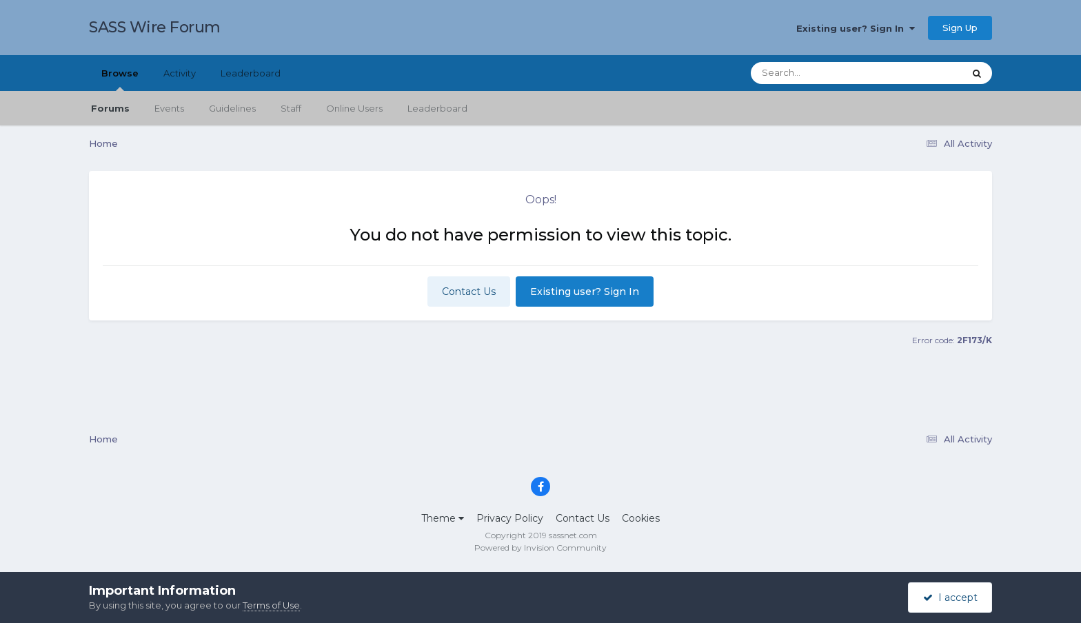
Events (169, 108)
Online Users (354, 108)
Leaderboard (437, 108)
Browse (120, 79)
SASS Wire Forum (155, 27)
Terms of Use (271, 605)
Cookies (641, 518)
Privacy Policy (509, 518)
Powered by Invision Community (540, 547)
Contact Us (469, 291)
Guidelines (232, 108)
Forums (110, 108)
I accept (950, 597)
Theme (442, 518)
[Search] (819, 73)
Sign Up (960, 27)
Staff (291, 108)
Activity (179, 73)
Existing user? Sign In (855, 28)
